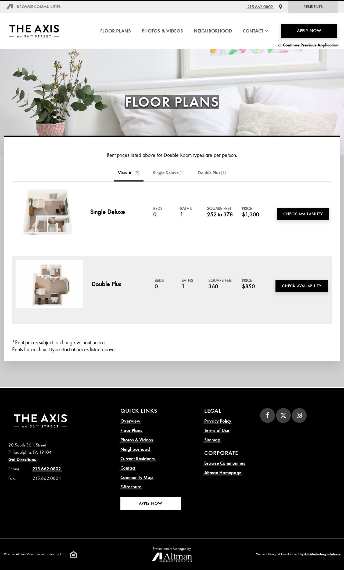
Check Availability (303, 214)
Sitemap (212, 440)
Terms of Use (216, 430)
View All (128, 172)
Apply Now (309, 30)
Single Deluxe (169, 172)
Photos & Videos (162, 31)
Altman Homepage (223, 472)
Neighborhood (213, 31)
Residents (313, 6)
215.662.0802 (260, 6)
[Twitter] (283, 415)
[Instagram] (299, 415)
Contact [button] (255, 31)
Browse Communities (39, 6)
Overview (130, 421)
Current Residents (137, 459)
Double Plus (212, 172)
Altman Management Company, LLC (40, 554)
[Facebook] (267, 415)
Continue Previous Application (311, 45)
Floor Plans (115, 31)
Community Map (136, 477)
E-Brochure (130, 487)
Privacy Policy (217, 421)
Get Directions (22, 459)
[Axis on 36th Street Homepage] (34, 31)
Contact (127, 468)
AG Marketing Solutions (322, 554)
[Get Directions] (280, 7)
